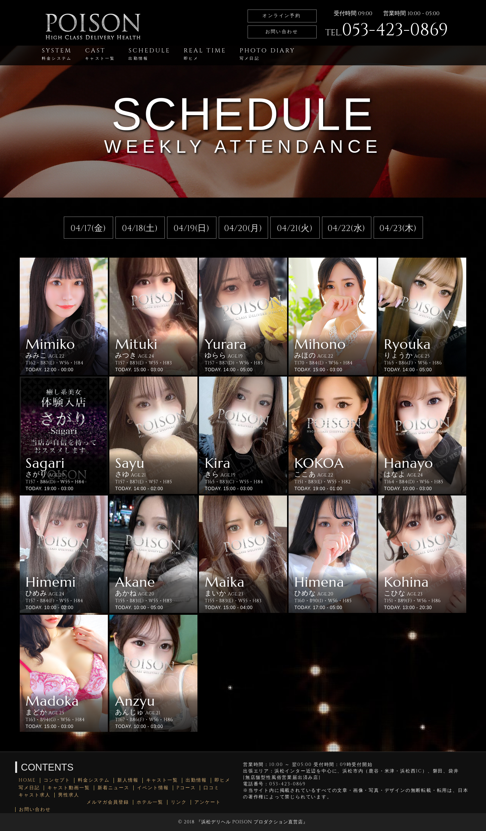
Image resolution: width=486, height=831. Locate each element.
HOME (27, 780)
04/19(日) (191, 228)
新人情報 (128, 780)
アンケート (207, 802)
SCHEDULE (149, 53)
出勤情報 (196, 780)
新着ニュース (113, 787)
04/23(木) (398, 228)
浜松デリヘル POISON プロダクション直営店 (252, 822)
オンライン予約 (281, 16)
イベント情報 (153, 787)
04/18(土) (140, 228)
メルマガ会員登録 (108, 802)
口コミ (211, 787)
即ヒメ (222, 780)
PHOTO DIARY (267, 53)
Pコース (186, 787)
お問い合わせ (281, 31)
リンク (179, 802)
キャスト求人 (34, 795)
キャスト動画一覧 (68, 787)
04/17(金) (88, 228)
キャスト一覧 (162, 780)
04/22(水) (346, 228)
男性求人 (68, 795)
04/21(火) (294, 228)
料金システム (94, 780)
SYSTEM (57, 53)
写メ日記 (29, 787)
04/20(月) (243, 228)
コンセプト (57, 780)
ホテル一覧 (150, 802)
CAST (100, 53)
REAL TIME (205, 53)
